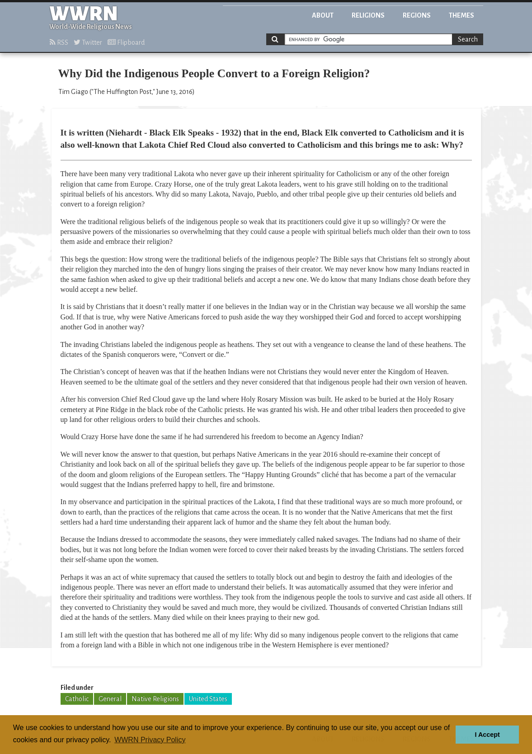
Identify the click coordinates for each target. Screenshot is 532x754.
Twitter (88, 42)
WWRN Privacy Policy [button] (149, 740)
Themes (461, 15)
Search (468, 39)
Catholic (77, 698)
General (110, 698)
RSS (59, 42)
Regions (417, 15)
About (323, 15)
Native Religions (155, 698)
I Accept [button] (487, 734)
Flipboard (126, 42)
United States (208, 698)
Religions (368, 15)
